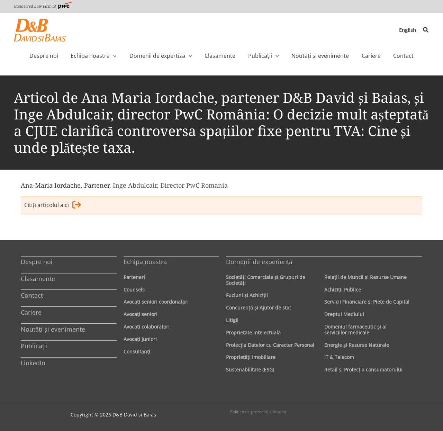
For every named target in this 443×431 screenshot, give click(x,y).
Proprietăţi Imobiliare (250, 357)
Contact (32, 295)
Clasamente (38, 279)
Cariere (31, 312)
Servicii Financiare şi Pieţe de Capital (366, 302)
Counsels (134, 289)
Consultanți (137, 351)
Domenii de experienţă (259, 262)
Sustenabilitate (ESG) (250, 369)
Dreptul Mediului (344, 314)
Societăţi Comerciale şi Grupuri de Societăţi (265, 280)
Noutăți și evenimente (53, 329)
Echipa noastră (145, 262)
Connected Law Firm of (43, 6)
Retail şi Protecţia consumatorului (363, 369)
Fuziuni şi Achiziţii (247, 295)
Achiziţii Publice (342, 289)
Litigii (232, 320)
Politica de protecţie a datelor (258, 412)
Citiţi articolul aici (52, 206)
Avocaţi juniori (140, 339)
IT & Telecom (339, 357)
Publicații (34, 346)
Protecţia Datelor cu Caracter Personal (270, 345)
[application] (127, 56)
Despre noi (37, 262)
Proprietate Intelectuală (253, 332)
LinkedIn (33, 363)
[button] (426, 30)
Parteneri (134, 277)
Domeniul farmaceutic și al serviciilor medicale (355, 329)
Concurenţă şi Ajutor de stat (258, 307)
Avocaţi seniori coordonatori (156, 302)
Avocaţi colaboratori (147, 326)
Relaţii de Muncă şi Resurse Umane (365, 277)
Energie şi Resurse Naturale (356, 345)
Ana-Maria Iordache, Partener (65, 185)
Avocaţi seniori (140, 314)
